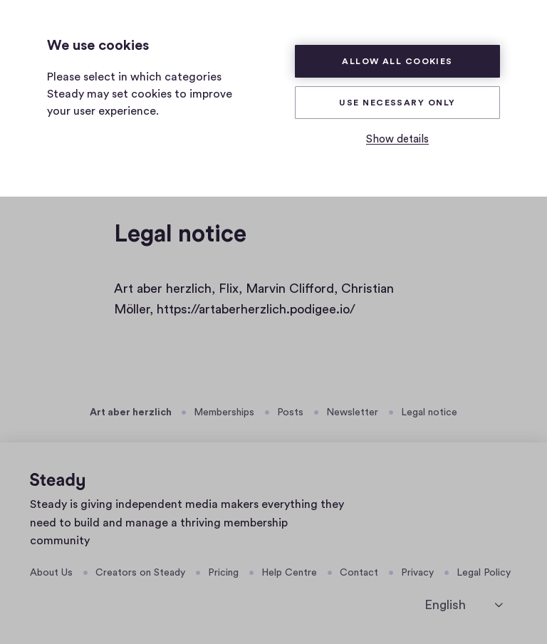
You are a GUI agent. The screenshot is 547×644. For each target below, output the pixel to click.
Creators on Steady (140, 573)
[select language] (463, 605)
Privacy (417, 573)
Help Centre (289, 573)
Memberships (224, 412)
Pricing (223, 573)
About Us (51, 573)
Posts (290, 412)
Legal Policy (484, 573)
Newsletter (352, 412)
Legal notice (429, 412)
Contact (359, 573)
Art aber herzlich (131, 412)
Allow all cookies (397, 61)
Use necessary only (397, 102)
